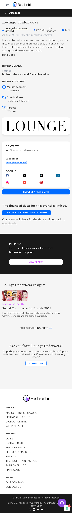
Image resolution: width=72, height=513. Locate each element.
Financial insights (18, 417)
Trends (11, 456)
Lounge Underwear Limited (16, 29)
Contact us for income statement (26, 212)
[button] (62, 503)
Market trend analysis (21, 412)
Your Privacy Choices (54, 503)
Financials (13, 470)
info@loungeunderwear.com (22, 150)
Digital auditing (17, 421)
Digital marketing (18, 443)
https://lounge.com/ (16, 162)
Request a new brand (36, 192)
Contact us (36, 363)
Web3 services (15, 426)
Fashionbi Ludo (16, 465)
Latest (10, 438)
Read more (8, 55)
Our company (15, 482)
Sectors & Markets (18, 452)
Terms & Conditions (16, 503)
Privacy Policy (35, 503)
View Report (36, 262)
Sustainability (15, 447)
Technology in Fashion (21, 461)
